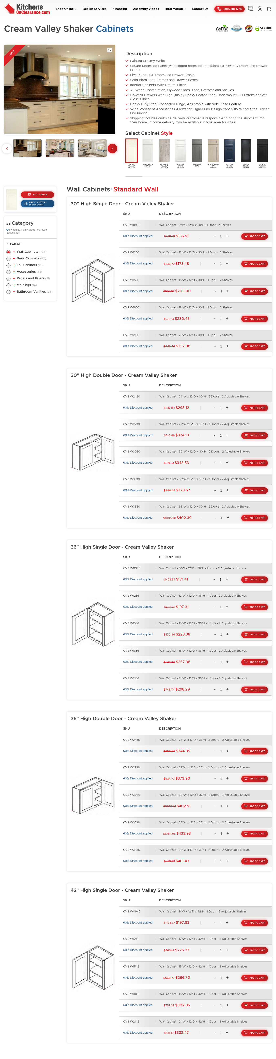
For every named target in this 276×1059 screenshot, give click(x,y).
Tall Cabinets (30, 265)
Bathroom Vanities (34, 291)
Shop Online (65, 8)
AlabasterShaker (148, 152)
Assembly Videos (146, 8)
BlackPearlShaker (246, 153)
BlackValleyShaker (262, 153)
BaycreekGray (197, 152)
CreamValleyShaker (131, 153)
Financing (120, 8)
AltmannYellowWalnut (164, 153)
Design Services (94, 8)
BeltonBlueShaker (230, 153)
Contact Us (200, 8)
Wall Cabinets (31, 251)
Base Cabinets (31, 258)
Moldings (27, 285)
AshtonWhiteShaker (180, 153)
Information (174, 8)
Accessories (29, 271)
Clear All (14, 244)
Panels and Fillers (33, 278)
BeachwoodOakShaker (213, 153)
